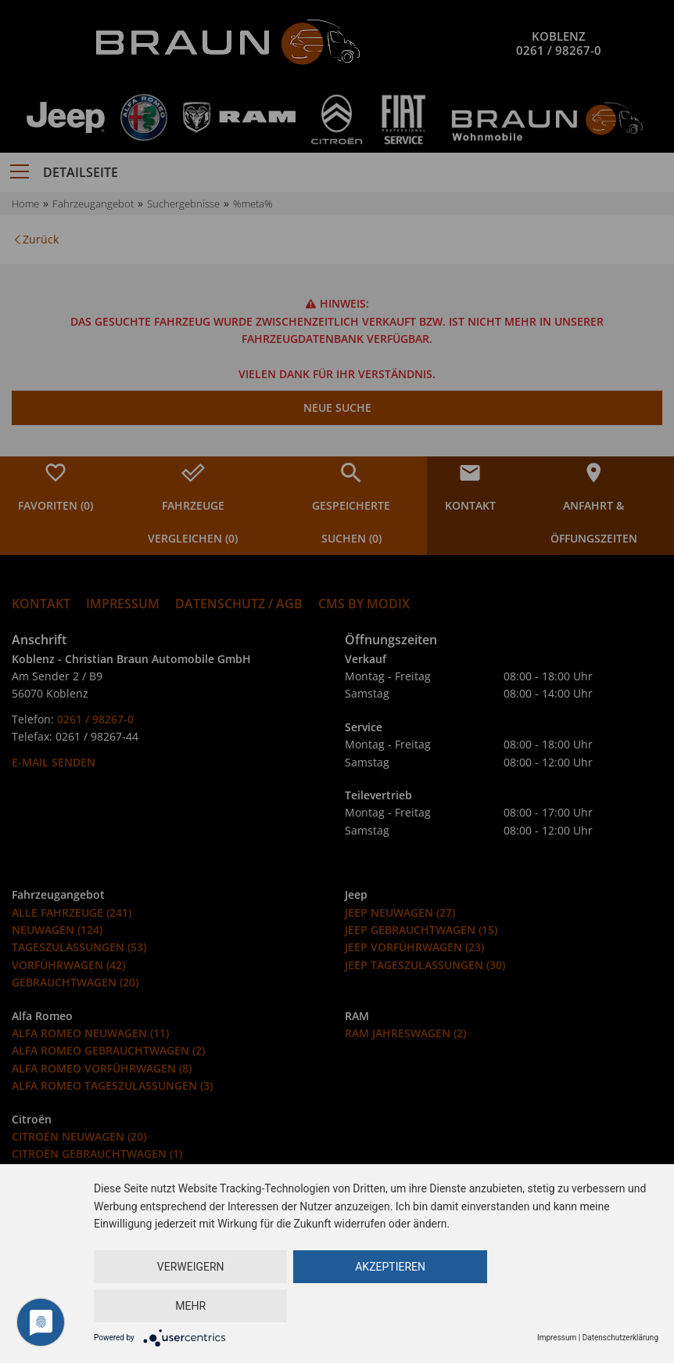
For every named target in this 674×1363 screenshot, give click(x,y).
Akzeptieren (373, 1306)
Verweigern (184, 1306)
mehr (561, 1306)
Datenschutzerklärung (620, 1337)
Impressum (556, 1337)
